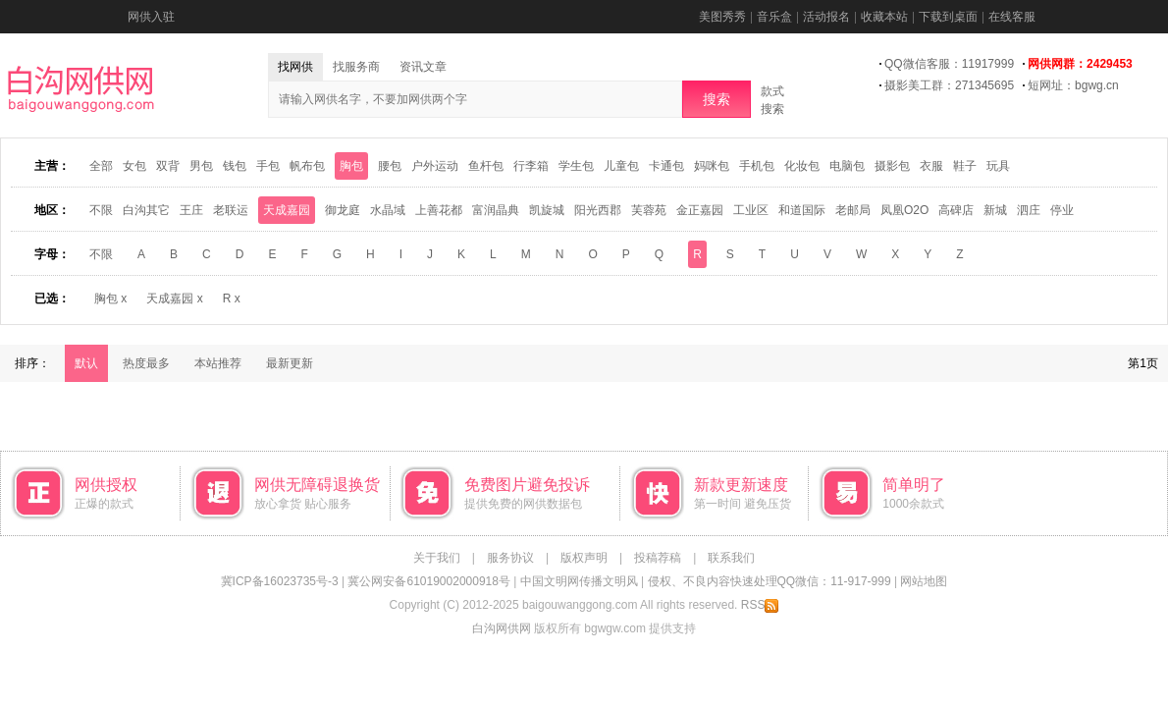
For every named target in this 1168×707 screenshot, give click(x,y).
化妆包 (802, 166)
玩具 (998, 166)
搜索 (716, 99)
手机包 (756, 166)
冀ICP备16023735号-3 (280, 581)
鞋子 (965, 166)
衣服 (931, 166)
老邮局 (853, 210)
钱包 (234, 166)
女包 (134, 166)
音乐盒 (774, 17)
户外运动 (434, 166)
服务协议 (510, 558)
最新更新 (289, 363)
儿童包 (621, 166)
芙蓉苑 (648, 210)
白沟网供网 (501, 628)
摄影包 (892, 166)
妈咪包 (711, 166)
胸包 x (110, 298)
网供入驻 (151, 17)
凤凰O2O (904, 210)
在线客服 (1011, 17)
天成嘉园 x (174, 298)
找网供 (295, 67)
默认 (86, 363)
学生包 (576, 166)
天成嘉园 (286, 210)
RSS (760, 605)
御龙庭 (342, 210)
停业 (1062, 210)
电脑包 (847, 166)
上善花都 (438, 210)
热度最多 (146, 363)
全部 (101, 166)
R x (231, 298)
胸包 (351, 166)
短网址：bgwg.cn (1073, 85)
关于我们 (436, 558)
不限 (101, 210)
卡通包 (666, 166)
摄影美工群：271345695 (949, 85)
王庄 (191, 210)
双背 (168, 166)
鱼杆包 (486, 166)
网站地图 (923, 581)
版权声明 (584, 558)
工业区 (751, 210)
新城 (995, 210)
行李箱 (531, 166)
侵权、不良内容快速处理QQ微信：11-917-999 (769, 581)
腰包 (389, 166)
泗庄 (1028, 210)
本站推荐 (217, 363)
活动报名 (826, 17)
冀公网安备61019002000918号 (428, 581)
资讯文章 (423, 67)
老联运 (230, 210)
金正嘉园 (699, 210)
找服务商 (356, 67)
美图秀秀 (722, 17)
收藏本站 (884, 17)
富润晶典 (495, 210)
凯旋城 (546, 210)
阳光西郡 (597, 210)
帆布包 (307, 166)
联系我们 (731, 558)
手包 (268, 166)
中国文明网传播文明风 (579, 581)
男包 (201, 166)
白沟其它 (146, 210)
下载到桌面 (948, 17)
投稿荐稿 (657, 558)
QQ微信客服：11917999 (949, 64)
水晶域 (387, 210)
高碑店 (956, 210)
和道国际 (801, 210)
